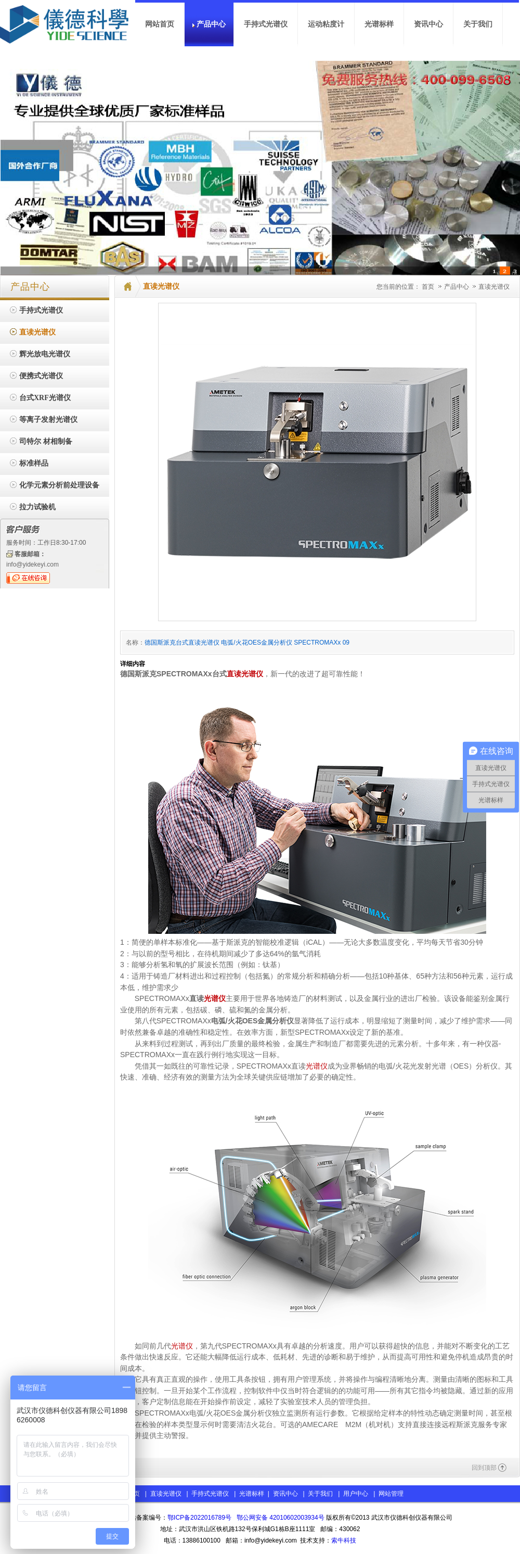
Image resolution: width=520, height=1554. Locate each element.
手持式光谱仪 (210, 1493)
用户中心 (355, 1493)
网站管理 (391, 1493)
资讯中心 (285, 1493)
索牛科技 (343, 1540)
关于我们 (320, 1493)
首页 (428, 286)
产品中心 (457, 286)
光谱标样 (251, 1493)
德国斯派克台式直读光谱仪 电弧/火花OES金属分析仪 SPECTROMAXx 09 (247, 642)
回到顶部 (484, 1467)
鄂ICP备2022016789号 (199, 1517)
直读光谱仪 (494, 286)
